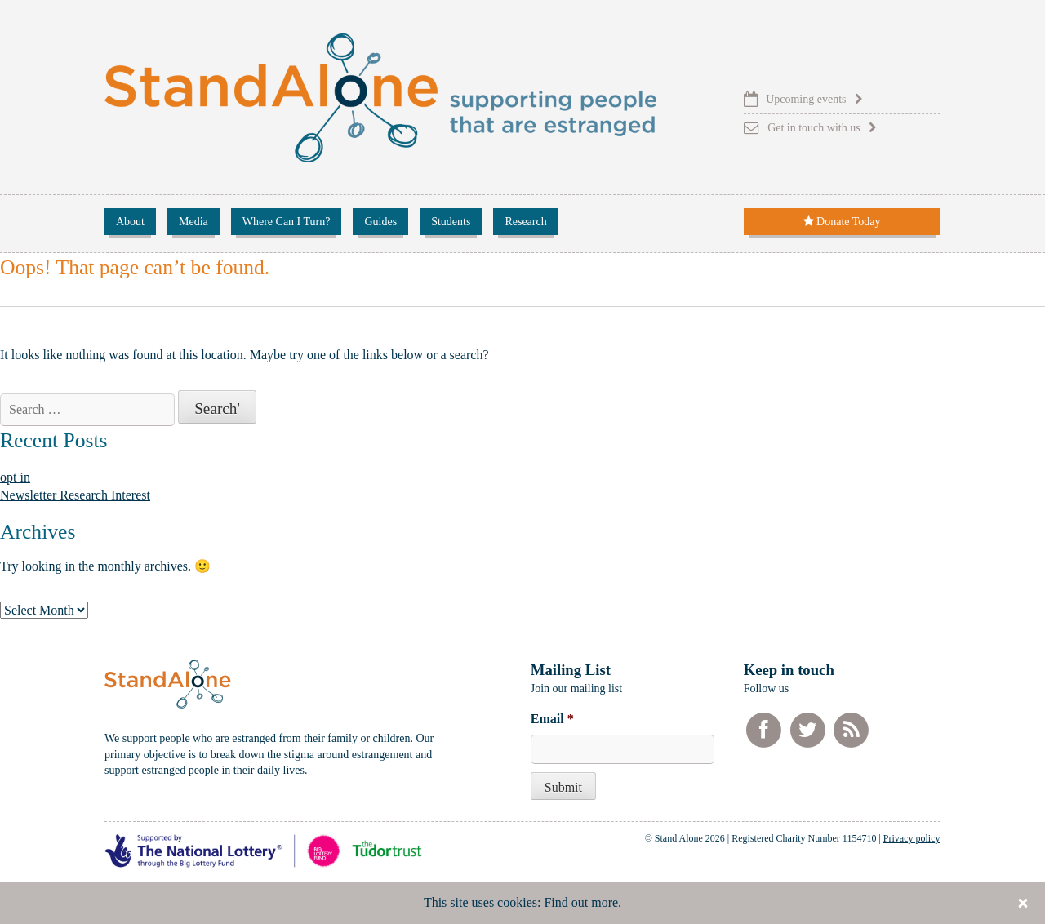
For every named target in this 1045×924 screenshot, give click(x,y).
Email (552, 719)
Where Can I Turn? (286, 221)
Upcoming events (806, 99)
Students (450, 221)
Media (193, 221)
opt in (15, 477)
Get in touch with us (813, 128)
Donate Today (842, 221)
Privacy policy (911, 838)
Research (525, 221)
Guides (380, 221)
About (130, 221)
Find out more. (582, 902)
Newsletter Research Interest (75, 495)
